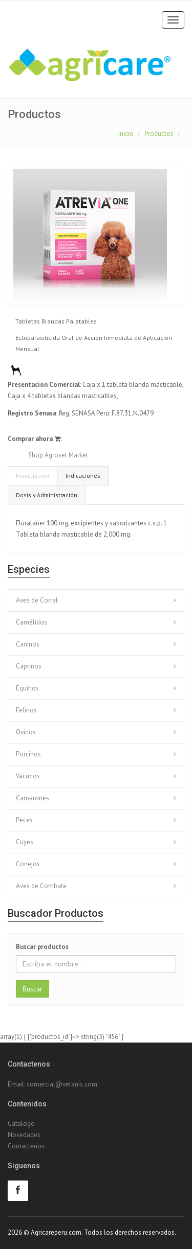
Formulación (32, 475)
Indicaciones (83, 475)
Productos (159, 133)
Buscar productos (42, 946)
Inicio (126, 133)
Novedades (24, 1134)
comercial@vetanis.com (62, 1084)
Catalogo (21, 1123)
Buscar (32, 988)
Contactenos (26, 1146)
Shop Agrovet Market (58, 455)
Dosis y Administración (46, 495)
